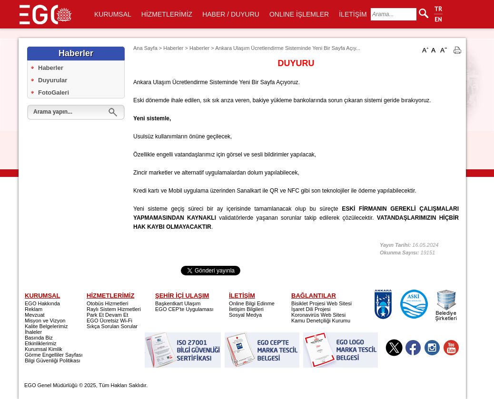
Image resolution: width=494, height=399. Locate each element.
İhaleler (33, 332)
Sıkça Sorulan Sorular (112, 326)
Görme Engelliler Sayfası (54, 355)
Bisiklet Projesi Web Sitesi (321, 303)
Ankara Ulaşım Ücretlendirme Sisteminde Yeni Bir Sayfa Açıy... (287, 48)
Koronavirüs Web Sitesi (318, 315)
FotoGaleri (53, 92)
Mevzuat (35, 315)
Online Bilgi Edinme (252, 303)
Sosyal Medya (245, 315)
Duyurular (52, 80)
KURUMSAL (112, 14)
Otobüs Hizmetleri (107, 303)
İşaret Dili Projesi (311, 309)
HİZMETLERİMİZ (166, 14)
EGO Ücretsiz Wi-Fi (109, 320)
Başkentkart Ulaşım (177, 303)
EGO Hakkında (42, 303)
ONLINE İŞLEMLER (299, 14)
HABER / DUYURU (230, 14)
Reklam (33, 309)
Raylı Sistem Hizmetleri (114, 309)
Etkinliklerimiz (41, 343)
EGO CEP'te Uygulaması (184, 309)
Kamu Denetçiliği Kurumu (320, 320)
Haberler (50, 67)
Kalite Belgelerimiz (46, 326)
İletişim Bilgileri (246, 309)
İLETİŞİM (352, 14)
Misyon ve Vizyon (45, 320)
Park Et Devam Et (107, 315)
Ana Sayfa (145, 48)
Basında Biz (39, 338)
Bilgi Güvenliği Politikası (52, 360)
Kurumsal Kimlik (43, 349)
